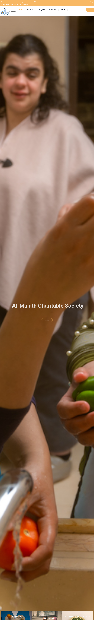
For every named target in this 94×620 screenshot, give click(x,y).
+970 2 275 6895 (28, 2)
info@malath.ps (40, 2)
